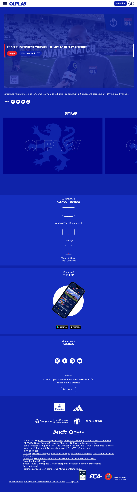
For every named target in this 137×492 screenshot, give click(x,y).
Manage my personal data (37, 490)
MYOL (74, 457)
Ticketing (58, 449)
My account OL (63, 457)
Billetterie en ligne (60, 462)
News (37, 452)
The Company (63, 455)
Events (44, 452)
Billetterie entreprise (81, 462)
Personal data (16, 490)
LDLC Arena (75, 452)
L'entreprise (43, 473)
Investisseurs (29, 473)
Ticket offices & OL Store (98, 449)
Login (12, 53)
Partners (109, 455)
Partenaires (95, 473)
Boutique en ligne (41, 462)
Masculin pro (9, 99)
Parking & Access (45, 457)
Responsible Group (81, 455)
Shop (50, 449)
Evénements (40, 468)
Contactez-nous (74, 478)
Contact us (84, 457)
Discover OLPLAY (31, 53)
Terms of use (58, 490)
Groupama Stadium (58, 452)
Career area (98, 455)
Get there (67, 398)
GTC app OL (72, 490)
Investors (51, 455)
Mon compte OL (49, 478)
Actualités (28, 468)
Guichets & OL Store (103, 462)
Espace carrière (80, 473)
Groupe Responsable (61, 473)
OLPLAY (42, 449)
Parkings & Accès (32, 478)
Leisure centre (89, 452)
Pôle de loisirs (88, 468)
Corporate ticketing (74, 449)
